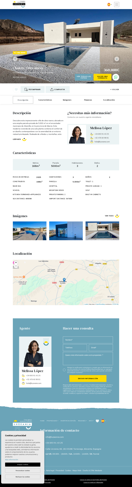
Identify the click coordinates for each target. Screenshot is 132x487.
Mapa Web (76, 470)
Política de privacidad (93, 369)
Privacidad (60, 470)
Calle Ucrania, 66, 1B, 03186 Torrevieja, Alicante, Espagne (73, 449)
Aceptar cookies (22, 464)
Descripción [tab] (23, 100)
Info (90, 421)
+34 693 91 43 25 (102, 134)
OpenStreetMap (100, 304)
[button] (58, 89)
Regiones (82, 421)
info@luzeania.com (54, 437)
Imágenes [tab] (67, 100)
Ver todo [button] (112, 216)
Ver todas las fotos (84, 77)
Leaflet (86, 304)
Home (42, 421)
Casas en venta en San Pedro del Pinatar (93, 480)
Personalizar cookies (23, 471)
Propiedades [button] (52, 421)
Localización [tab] (109, 100)
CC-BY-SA (115, 304)
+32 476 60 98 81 (102, 138)
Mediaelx (98, 470)
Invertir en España (68, 421)
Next (116, 59)
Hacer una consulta (102, 77)
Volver (115, 89)
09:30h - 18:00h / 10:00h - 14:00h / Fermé (72, 454)
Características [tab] (45, 100)
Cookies (68, 470)
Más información (11, 459)
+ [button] (16, 263)
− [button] (16, 266)
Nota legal (50, 470)
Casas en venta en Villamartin (93, 482)
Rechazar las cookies (23, 477)
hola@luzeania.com (102, 142)
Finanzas (88, 100)
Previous (15, 59)
